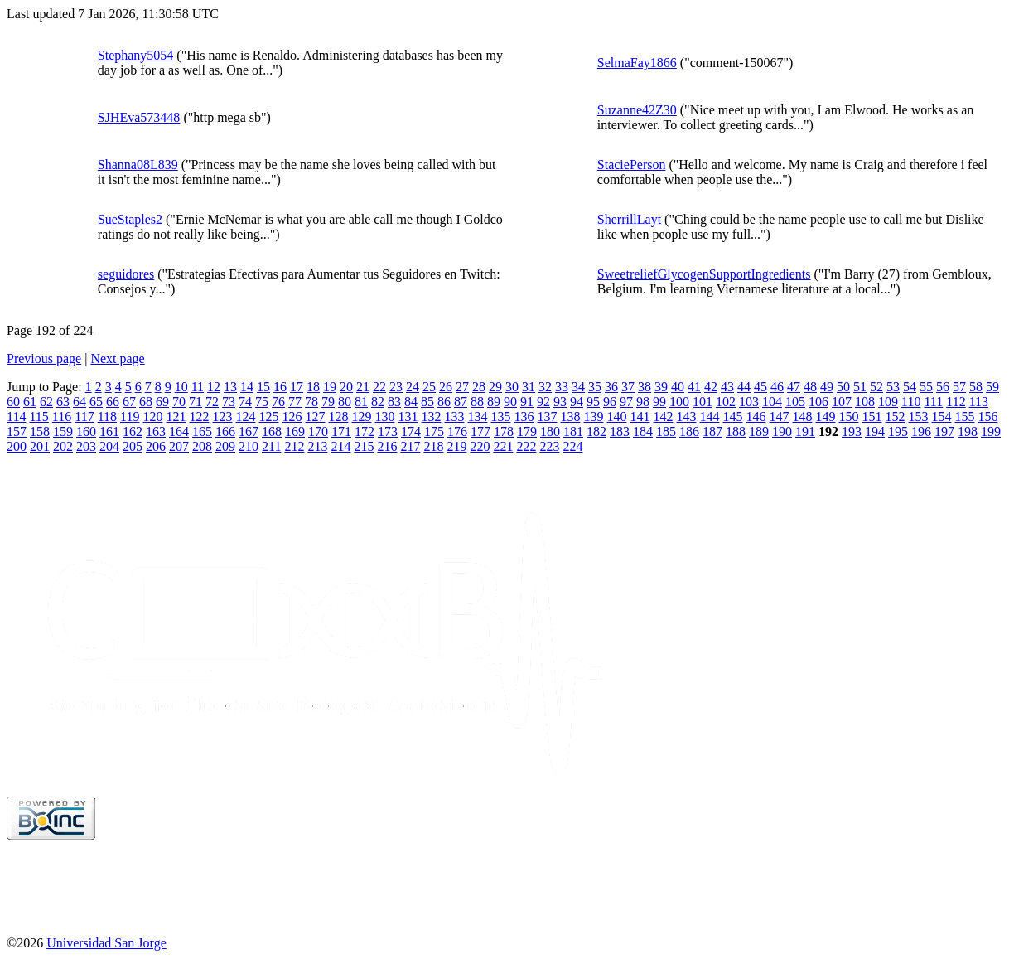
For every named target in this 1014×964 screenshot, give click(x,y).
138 (570, 416)
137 (547, 416)
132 (431, 416)
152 (895, 416)
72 (212, 402)
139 (593, 416)
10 (181, 387)
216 (387, 446)
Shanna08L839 (138, 164)
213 (317, 446)
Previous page (44, 358)
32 (545, 387)
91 (527, 402)
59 (992, 387)
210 (248, 446)
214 (340, 446)
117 (84, 416)
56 (942, 387)
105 (795, 402)
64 (79, 402)
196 (921, 431)
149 (825, 416)
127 (315, 416)
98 (642, 402)
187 (712, 431)
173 (388, 431)
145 (732, 416)
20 (346, 387)
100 (679, 402)
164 (179, 431)
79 (328, 402)
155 (964, 416)
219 (456, 446)
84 (411, 402)
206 (156, 446)
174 (411, 431)
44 (744, 387)
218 (433, 446)
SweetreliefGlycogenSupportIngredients (704, 274)
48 (810, 387)
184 (643, 431)
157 (17, 431)
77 (295, 402)
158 (40, 431)
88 (477, 402)
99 (659, 402)
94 (576, 402)
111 (933, 402)
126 (292, 416)
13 (230, 387)
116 (61, 416)
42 (710, 387)
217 (410, 446)
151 (871, 416)
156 (987, 416)
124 (245, 416)
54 (909, 387)
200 (17, 446)
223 (549, 446)
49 (826, 387)
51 (860, 387)
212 (294, 446)
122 (199, 416)
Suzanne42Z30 (637, 110)
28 (478, 387)
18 (313, 387)
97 (626, 402)
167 (248, 431)
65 (96, 402)
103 (749, 402)
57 (959, 387)
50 (843, 387)
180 (550, 431)
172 (364, 431)
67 (129, 402)
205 (132, 446)
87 (460, 402)
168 (272, 431)
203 (86, 446)
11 (197, 387)
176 (457, 431)
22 (379, 387)
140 (616, 416)
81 (361, 402)
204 (109, 446)
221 (503, 446)
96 (609, 402)
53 (893, 387)
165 (202, 431)
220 (480, 446)
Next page (117, 358)
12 (213, 387)
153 (918, 416)
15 (263, 387)
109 (888, 402)
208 (202, 446)
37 (628, 387)
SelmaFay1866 (637, 63)
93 (560, 402)
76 (278, 402)
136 (524, 416)
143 (686, 416)
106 (818, 402)
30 (512, 387)
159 (63, 431)
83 (394, 402)
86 (444, 402)
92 (543, 402)
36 (611, 387)
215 (364, 446)
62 (46, 402)
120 (152, 416)
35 (594, 387)
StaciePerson (631, 164)
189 (759, 431)
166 (225, 431)
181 (573, 431)
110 (910, 402)
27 (462, 387)
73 (228, 402)
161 (109, 431)
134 (477, 416)
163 (156, 431)
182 (596, 431)
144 (709, 416)
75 (261, 402)
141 (639, 416)
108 (865, 402)
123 (222, 416)
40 (677, 387)
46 (777, 387)
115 (38, 416)
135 (500, 416)
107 (842, 402)
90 (510, 402)
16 (280, 387)
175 (434, 431)
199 (991, 431)
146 (755, 416)
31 (528, 387)
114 (16, 416)
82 (377, 402)
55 (926, 387)
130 (384, 416)
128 (338, 416)
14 (247, 387)
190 (782, 431)
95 (593, 402)
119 (129, 416)
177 (480, 431)
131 (408, 416)
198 (968, 431)
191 (805, 431)
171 (341, 431)
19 (329, 387)
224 (572, 446)
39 (661, 387)
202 (63, 446)
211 (271, 446)
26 (445, 387)
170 (318, 431)
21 (362, 387)
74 (245, 402)
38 (644, 387)
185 (666, 431)
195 (898, 431)
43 (727, 387)
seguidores (126, 274)
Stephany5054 (136, 55)
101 (702, 402)
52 (876, 387)
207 (179, 446)
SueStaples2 (130, 219)
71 (195, 402)
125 (268, 416)
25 (429, 387)
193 (852, 431)
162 (132, 431)
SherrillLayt (629, 219)
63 (63, 402)
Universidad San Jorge (106, 943)
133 (454, 416)
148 (802, 416)
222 (526, 446)
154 (941, 416)
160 (86, 431)
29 (495, 387)
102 (726, 402)
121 (176, 416)
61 (29, 402)
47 (793, 387)
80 (344, 402)
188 (736, 431)
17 (296, 387)
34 (578, 387)
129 (361, 416)
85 (427, 402)
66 (112, 402)
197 (944, 431)
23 (396, 387)
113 (978, 402)
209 (225, 446)
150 (848, 416)
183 (620, 431)
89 (493, 402)
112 (955, 402)
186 (689, 431)
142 (663, 416)
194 (875, 431)
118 (107, 416)
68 (145, 402)
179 (527, 431)
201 (40, 446)
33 (561, 387)
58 (976, 387)
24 (412, 387)
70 (179, 402)
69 (162, 402)
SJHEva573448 (139, 117)
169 (295, 431)
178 (504, 431)
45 (760, 387)
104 (772, 402)
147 (779, 416)
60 (13, 402)
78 (311, 402)
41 (694, 387)
